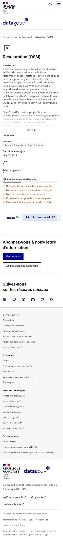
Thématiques (9, 320)
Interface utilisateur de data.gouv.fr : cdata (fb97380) (28, 452)
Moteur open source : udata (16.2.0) (20, 447)
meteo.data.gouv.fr (12, 401)
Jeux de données (22, 36)
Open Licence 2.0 (36, 534)
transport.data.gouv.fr (13, 406)
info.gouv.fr (36, 497)
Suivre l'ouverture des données (17, 336)
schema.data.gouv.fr (12, 347)
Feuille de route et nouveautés (17, 366)
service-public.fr (12, 504)
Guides (6, 360)
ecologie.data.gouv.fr (13, 412)
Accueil (6, 36)
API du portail (9, 441)
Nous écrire (8, 371)
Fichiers (12, 218)
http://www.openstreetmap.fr (35, 96)
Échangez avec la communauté (18, 376)
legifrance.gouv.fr (13, 497)
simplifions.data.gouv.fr (14, 395)
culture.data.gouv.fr (12, 422)
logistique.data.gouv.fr (13, 428)
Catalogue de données (14, 331)
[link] (13, 256)
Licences (7, 513)
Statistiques (8, 382)
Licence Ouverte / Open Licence (23, 145)
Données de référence (13, 325)
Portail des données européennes (19, 341)
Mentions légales (26, 519)
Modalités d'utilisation (23, 513)
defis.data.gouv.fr (11, 417)
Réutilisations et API (40, 217)
